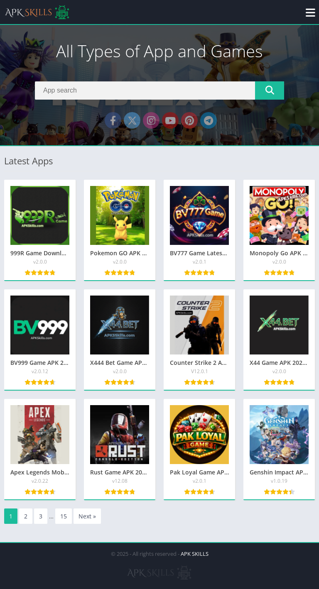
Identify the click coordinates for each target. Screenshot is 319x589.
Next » (87, 516)
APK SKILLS (195, 553)
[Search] (159, 90)
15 (63, 516)
